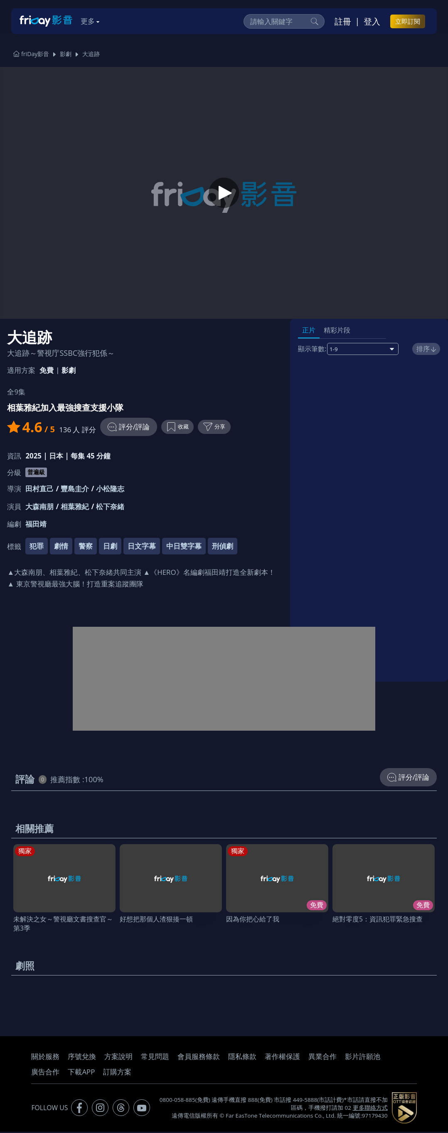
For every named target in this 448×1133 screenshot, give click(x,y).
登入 (372, 21)
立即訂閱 (407, 21)
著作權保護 (282, 1057)
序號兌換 (82, 1057)
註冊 (343, 21)
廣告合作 (45, 1073)
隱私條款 (242, 1057)
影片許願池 (362, 1057)
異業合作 (322, 1057)
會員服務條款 (198, 1057)
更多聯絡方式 (370, 1109)
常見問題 (155, 1057)
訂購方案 (117, 1073)
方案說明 (118, 1057)
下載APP (81, 1073)
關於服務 (45, 1057)
